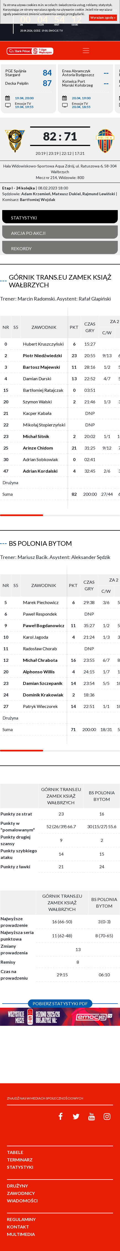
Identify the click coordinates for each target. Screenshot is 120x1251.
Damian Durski (37, 378)
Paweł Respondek (40, 613)
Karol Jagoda (35, 637)
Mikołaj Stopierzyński (44, 424)
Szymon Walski (37, 401)
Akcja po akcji (28, 233)
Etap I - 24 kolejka (18, 188)
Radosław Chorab (40, 648)
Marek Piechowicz (41, 602)
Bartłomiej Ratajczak (43, 390)
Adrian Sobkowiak (40, 459)
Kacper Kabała (37, 413)
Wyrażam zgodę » (103, 17)
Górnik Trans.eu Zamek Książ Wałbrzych (60, 281)
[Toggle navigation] (86, 50)
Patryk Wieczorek (40, 706)
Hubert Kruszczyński (43, 343)
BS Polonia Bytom (40, 543)
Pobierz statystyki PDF (60, 1003)
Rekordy (21, 248)
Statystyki (24, 217)
